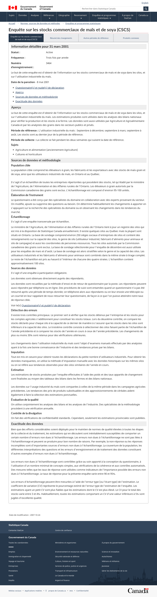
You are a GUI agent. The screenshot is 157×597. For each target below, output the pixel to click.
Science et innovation (110, 552)
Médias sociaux (15, 591)
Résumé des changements (61, 38)
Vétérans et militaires (110, 561)
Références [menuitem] (49, 16)
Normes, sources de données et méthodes (40, 23)
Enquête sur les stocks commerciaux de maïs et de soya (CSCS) (26, 37)
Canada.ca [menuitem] (143, 15)
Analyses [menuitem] (35, 15)
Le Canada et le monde (64, 575)
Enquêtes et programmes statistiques (83, 23)
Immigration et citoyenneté (20, 556)
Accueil (12, 23)
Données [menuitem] (23, 15)
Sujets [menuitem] (11, 15)
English (145, 2)
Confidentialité (82, 591)
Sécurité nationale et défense (67, 556)
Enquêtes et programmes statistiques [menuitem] (104, 16)
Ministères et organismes (65, 543)
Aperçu (19, 92)
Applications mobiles (33, 591)
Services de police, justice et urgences (71, 566)
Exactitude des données (28, 101)
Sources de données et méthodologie (36, 96)
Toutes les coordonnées (18, 543)
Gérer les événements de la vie (114, 571)
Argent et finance (62, 580)
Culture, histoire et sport (65, 561)
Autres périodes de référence (96, 38)
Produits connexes (131, 38)
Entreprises (13, 566)
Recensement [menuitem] (80, 16)
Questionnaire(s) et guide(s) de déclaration (39, 87)
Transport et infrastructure (66, 571)
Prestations (13, 571)
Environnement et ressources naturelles (71, 552)
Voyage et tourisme (16, 561)
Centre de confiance (63, 530)
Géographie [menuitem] (64, 15)
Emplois (12, 552)
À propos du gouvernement (113, 543)
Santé (11, 575)
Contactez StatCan (16, 530)
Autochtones (107, 556)
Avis (71, 591)
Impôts (11, 580)
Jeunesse (105, 566)
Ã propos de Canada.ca (56, 591)
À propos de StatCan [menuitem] (127, 16)
